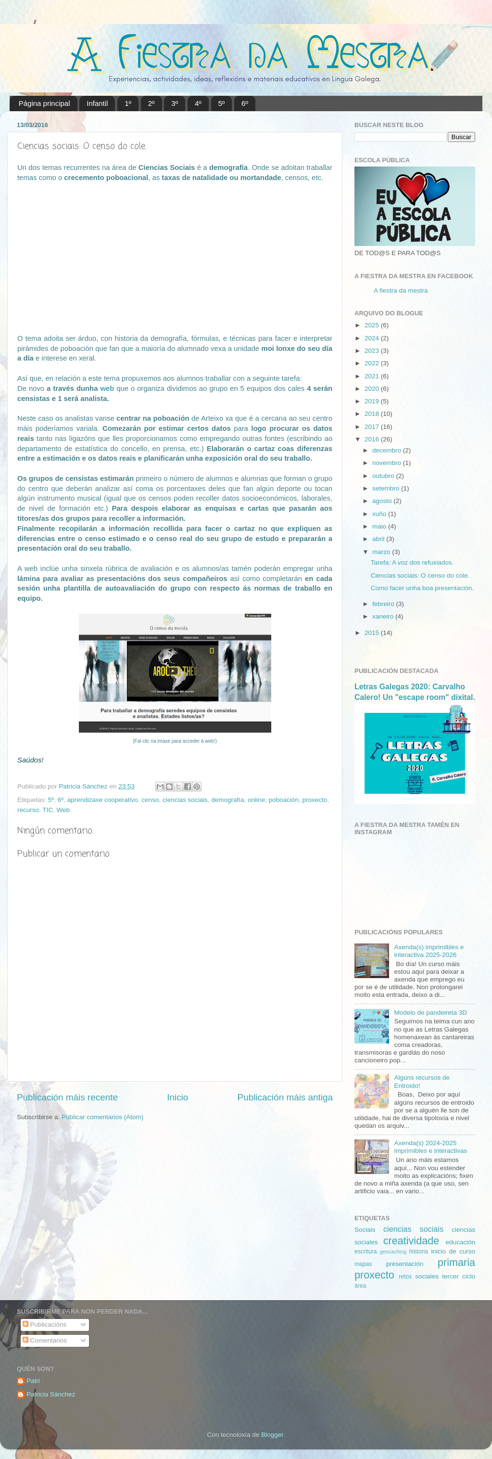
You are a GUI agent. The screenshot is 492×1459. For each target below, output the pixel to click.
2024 (373, 338)
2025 (373, 325)
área (360, 1285)
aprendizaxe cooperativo (102, 799)
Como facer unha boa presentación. (422, 588)
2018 (373, 413)
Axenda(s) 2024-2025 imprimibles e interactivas (430, 1146)
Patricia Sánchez (50, 1394)
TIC (47, 809)
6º (244, 103)
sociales (427, 1276)
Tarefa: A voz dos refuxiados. (412, 562)
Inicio (177, 1097)
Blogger (272, 1434)
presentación (404, 1263)
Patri (33, 1380)
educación (460, 1242)
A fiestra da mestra (401, 290)
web (107, 388)
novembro (387, 462)
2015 (373, 632)
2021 (373, 376)
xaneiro (383, 616)
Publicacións (45, 1324)
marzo (382, 551)
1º (128, 103)
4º (198, 103)
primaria (456, 1262)
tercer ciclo (458, 1276)
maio (380, 526)
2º (151, 103)
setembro (386, 488)
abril (379, 538)
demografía (227, 799)
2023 (373, 350)
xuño (380, 513)
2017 (373, 426)
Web (63, 809)
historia (418, 1251)
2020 (373, 388)
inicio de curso (453, 1251)
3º (174, 103)
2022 (373, 363)
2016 (373, 439)
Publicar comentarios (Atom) (102, 1117)
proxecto (314, 799)
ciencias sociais (185, 799)
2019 (373, 401)
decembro (387, 450)
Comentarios (45, 1340)
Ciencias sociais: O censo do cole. (420, 575)
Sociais (365, 1229)
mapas (363, 1264)
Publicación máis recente (67, 1097)
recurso (28, 809)
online (256, 799)
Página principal (44, 103)
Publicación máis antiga (285, 1097)
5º (221, 103)
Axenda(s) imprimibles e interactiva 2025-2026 (429, 950)
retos (405, 1276)
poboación (284, 799)
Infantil (97, 103)
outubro (384, 475)
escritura (365, 1251)
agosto (382, 500)
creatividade (411, 1241)
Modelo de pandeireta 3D (430, 1012)
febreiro (384, 603)
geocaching (393, 1251)
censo (150, 799)
